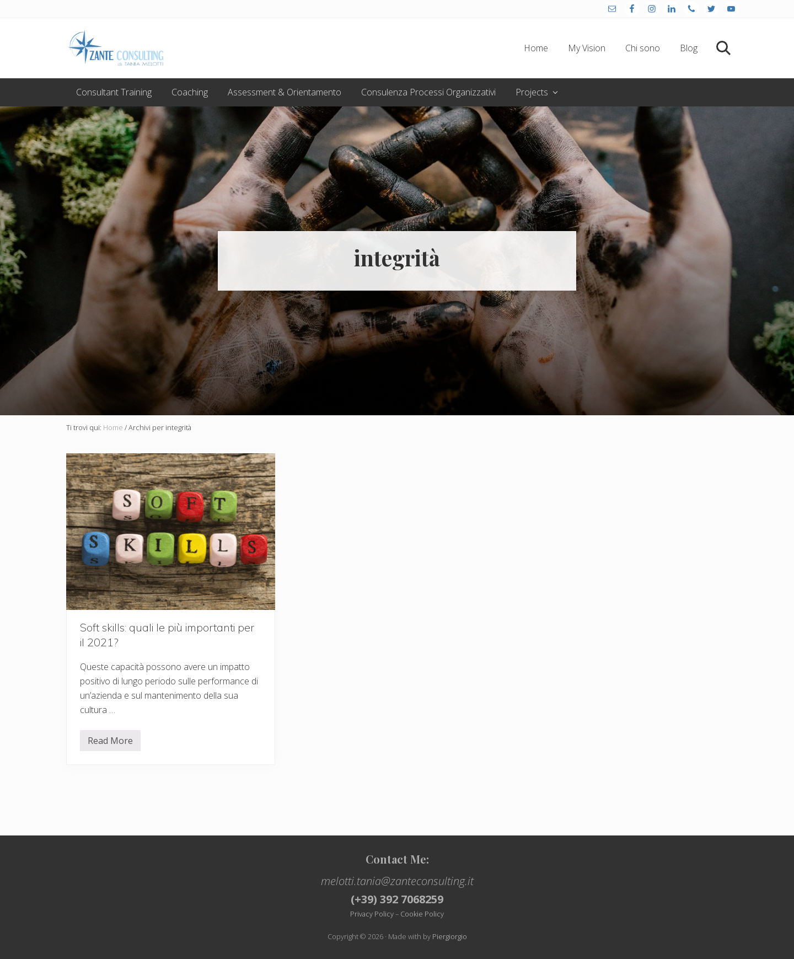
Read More (110, 743)
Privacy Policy (372, 914)
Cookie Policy (422, 914)
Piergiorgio (449, 936)
